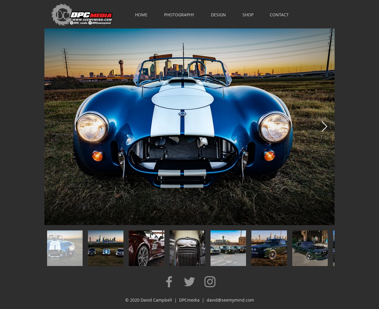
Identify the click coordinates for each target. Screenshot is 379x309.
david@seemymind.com (230, 300)
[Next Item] (324, 127)
